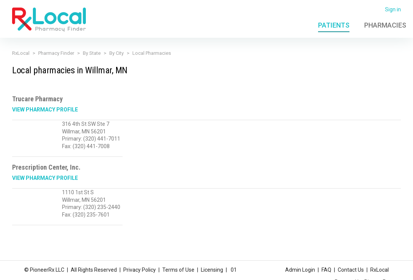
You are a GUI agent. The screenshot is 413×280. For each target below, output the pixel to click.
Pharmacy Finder (56, 53)
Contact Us (351, 270)
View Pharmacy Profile (45, 110)
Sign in (393, 9)
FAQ (326, 270)
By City (116, 53)
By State (92, 53)
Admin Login (300, 270)
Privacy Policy (139, 270)
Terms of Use (178, 270)
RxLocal (21, 53)
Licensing (212, 270)
